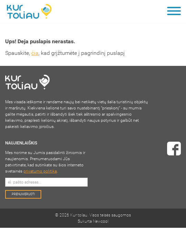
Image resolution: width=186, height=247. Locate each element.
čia (35, 53)
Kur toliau (78, 215)
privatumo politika (40, 171)
